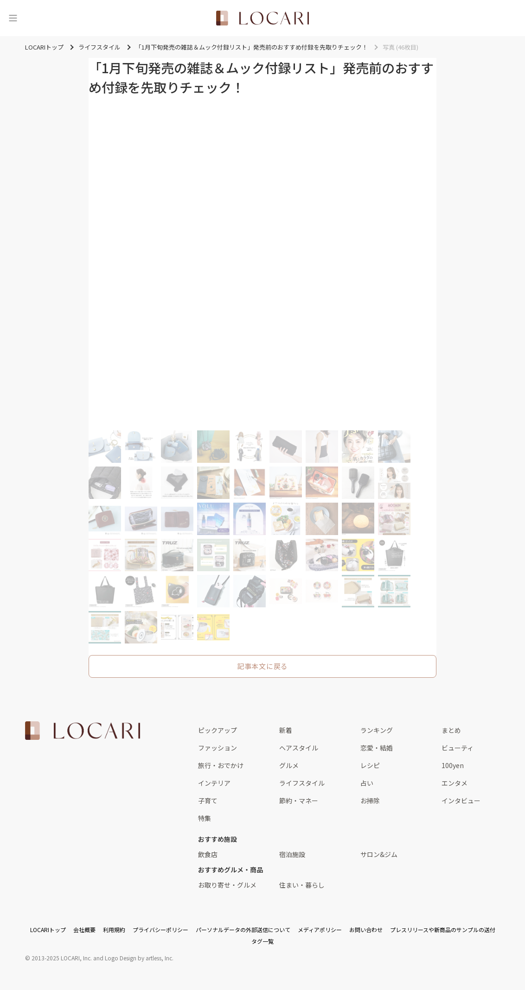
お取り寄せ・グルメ (227, 885)
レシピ (370, 765)
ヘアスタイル (298, 747)
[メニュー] (13, 18)
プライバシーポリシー (160, 929)
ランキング (376, 730)
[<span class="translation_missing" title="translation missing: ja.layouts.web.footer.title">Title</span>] (82, 730)
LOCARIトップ (48, 929)
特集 (204, 818)
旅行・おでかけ (220, 765)
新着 (285, 730)
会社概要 (84, 929)
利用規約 (114, 929)
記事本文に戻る (262, 666)
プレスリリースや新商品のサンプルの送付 (442, 929)
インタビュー (461, 800)
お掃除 (370, 800)
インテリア (214, 783)
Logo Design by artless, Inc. (139, 958)
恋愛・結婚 (376, 747)
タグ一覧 (262, 941)
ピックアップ (217, 730)
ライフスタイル (302, 783)
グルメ (289, 765)
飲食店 (208, 854)
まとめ (451, 730)
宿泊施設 (292, 854)
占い (366, 783)
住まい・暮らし (302, 885)
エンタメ (454, 783)
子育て (208, 800)
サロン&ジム (378, 854)
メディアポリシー (320, 929)
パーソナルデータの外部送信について (243, 929)
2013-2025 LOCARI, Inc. (62, 958)
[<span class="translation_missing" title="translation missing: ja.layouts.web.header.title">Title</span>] (262, 18)
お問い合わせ (366, 929)
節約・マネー (298, 800)
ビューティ (458, 747)
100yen (453, 765)
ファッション (217, 747)
